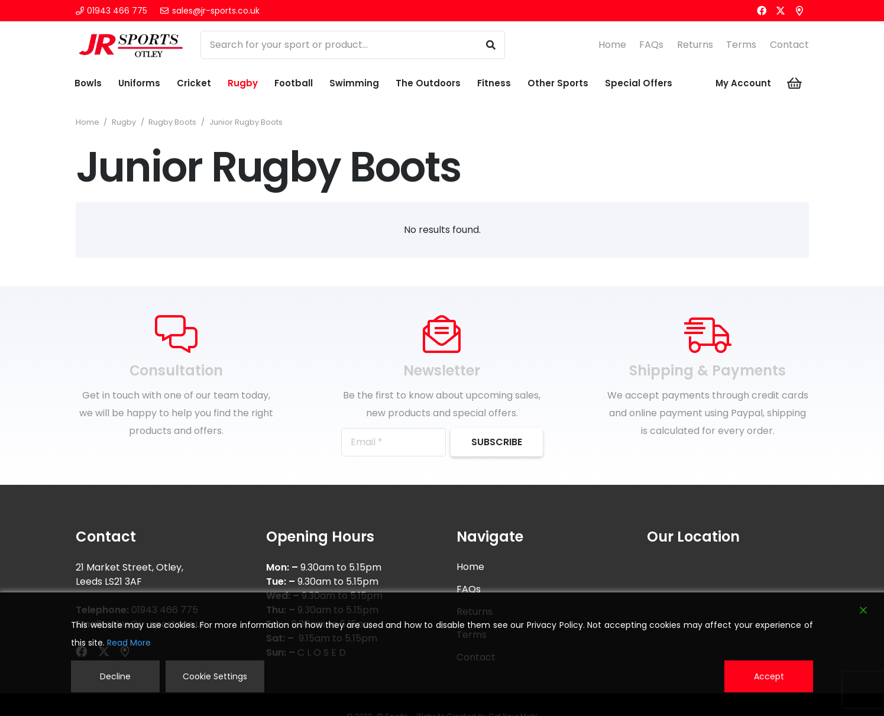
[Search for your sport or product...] (352, 45)
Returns (695, 44)
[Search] (491, 45)
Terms (741, 44)
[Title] (799, 10)
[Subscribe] (497, 442)
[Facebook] (761, 10)
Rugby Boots (172, 122)
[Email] (393, 442)
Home (612, 44)
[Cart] (794, 83)
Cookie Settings (215, 676)
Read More (129, 643)
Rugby (124, 122)
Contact (789, 44)
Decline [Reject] (115, 676)
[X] (780, 10)
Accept (769, 676)
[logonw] (131, 45)
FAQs (651, 44)
